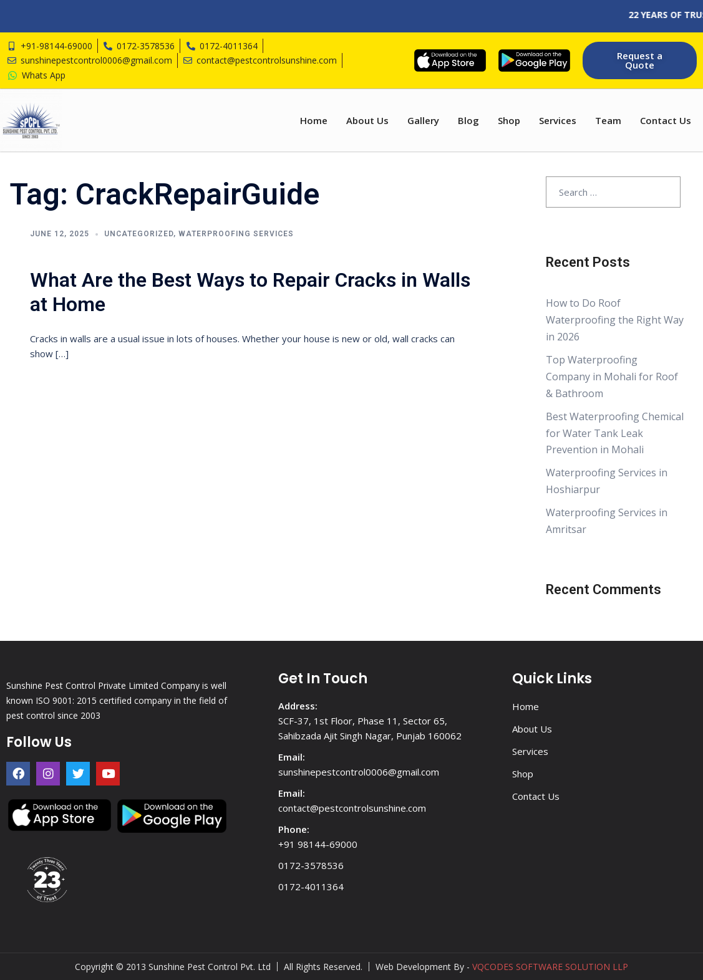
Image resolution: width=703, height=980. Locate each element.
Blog (468, 120)
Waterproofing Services (236, 233)
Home (313, 120)
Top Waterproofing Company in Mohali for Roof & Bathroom (612, 376)
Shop (509, 120)
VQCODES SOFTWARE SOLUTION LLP (550, 967)
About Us (367, 120)
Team (608, 120)
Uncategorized (138, 233)
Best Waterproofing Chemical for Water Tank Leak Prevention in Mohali (615, 433)
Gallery (423, 120)
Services (557, 120)
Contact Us (665, 120)
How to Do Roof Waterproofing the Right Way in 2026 (615, 319)
